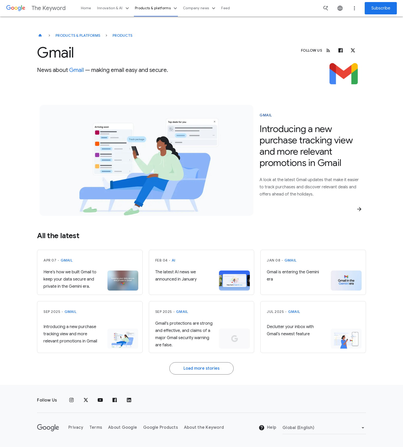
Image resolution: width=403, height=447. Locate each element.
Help (267, 428)
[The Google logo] (48, 428)
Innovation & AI (113, 8)
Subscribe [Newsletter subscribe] (380, 8)
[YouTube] (100, 400)
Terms (95, 427)
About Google (122, 427)
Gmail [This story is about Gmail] (266, 115)
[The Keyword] (40, 35)
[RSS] (328, 50)
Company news (200, 8)
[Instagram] (71, 400)
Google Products (160, 427)
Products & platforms (156, 8)
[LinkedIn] (129, 400)
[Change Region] (324, 428)
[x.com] (353, 50)
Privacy (75, 427)
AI (174, 260)
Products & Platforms (78, 35)
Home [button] (86, 8)
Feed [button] (225, 8)
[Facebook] (340, 50)
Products (122, 35)
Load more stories (201, 368)
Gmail (76, 70)
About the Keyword (204, 427)
